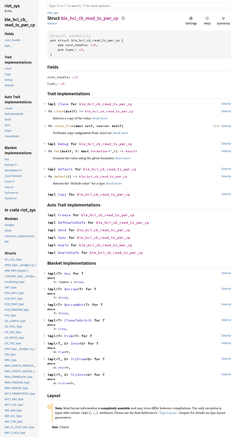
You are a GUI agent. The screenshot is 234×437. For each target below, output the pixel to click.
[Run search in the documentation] (139, 6)
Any (67, 273)
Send (62, 230)
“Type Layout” (168, 413)
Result (131, 151)
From (68, 336)
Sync (62, 237)
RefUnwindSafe (72, 222)
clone (59, 111)
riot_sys (52, 13)
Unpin (63, 245)
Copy (62, 194)
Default (65, 169)
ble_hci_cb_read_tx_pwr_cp (105, 104)
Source (52, 23)
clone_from (63, 126)
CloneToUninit (78, 320)
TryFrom (78, 359)
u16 (93, 45)
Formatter (99, 151)
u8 (81, 49)
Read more (100, 118)
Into (75, 343)
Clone (63, 104)
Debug (63, 144)
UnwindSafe (68, 252)
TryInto (78, 374)
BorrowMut (73, 304)
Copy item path (123, 18)
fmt (57, 151)
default (61, 176)
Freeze (64, 215)
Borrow (70, 289)
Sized (79, 282)
